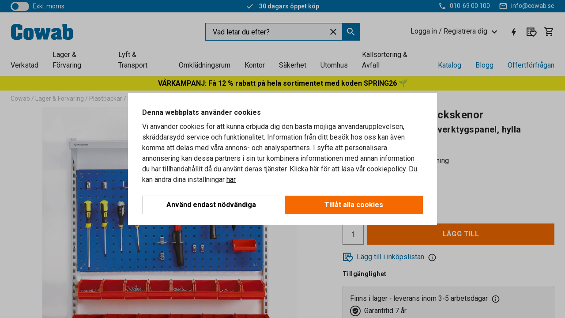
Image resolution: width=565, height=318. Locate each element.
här (314, 169)
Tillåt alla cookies (353, 205)
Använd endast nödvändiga (211, 205)
